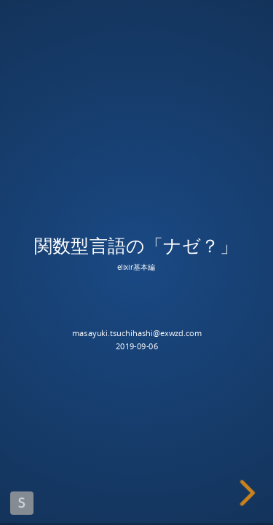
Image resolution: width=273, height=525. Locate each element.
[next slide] (250, 493)
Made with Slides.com (21, 503)
